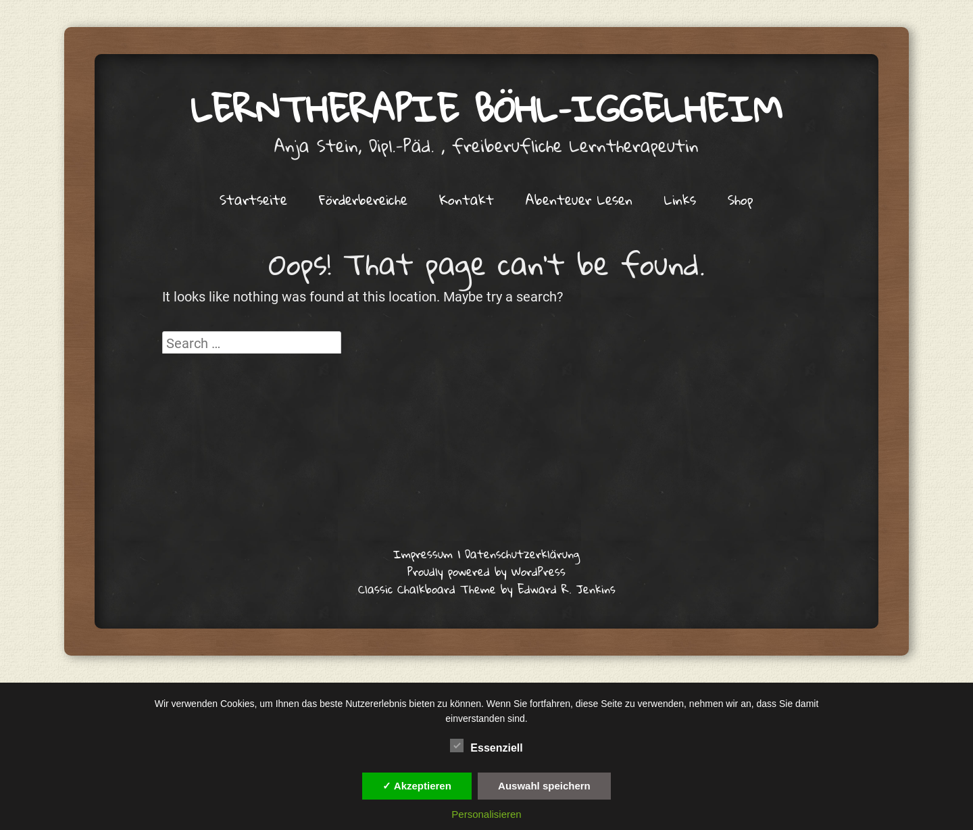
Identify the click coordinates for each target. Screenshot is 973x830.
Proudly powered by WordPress (486, 571)
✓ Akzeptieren (416, 785)
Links (680, 199)
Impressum (423, 554)
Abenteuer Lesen (579, 199)
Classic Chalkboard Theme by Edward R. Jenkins (487, 589)
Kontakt (466, 199)
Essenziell (486, 745)
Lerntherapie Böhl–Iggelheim (486, 108)
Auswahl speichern (544, 785)
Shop (740, 199)
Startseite (253, 199)
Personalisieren (486, 814)
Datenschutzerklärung (522, 554)
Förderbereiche (363, 199)
